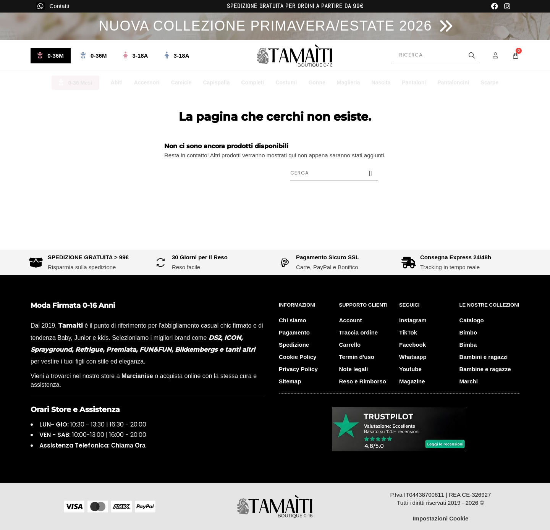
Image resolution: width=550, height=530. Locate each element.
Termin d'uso (356, 357)
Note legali (353, 369)
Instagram (413, 320)
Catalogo (471, 320)
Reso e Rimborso (362, 381)
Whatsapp (413, 357)
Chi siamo (292, 320)
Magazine (412, 381)
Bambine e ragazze (485, 369)
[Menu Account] (500, 55)
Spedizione (294, 344)
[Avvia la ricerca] (471, 55)
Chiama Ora (128, 445)
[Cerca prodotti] (435, 55)
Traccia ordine (358, 332)
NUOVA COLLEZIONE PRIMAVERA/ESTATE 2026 (265, 26)
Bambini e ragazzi (483, 357)
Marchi (468, 381)
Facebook (412, 344)
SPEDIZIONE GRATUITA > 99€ (88, 257)
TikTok (408, 332)
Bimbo (468, 332)
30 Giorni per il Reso (200, 257)
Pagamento (294, 332)
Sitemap (290, 381)
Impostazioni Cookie (440, 518)
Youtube (410, 369)
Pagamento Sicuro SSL (327, 257)
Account (350, 320)
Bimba (468, 344)
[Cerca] (334, 173)
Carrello (350, 344)
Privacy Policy (298, 369)
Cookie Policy (297, 357)
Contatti (60, 6)
